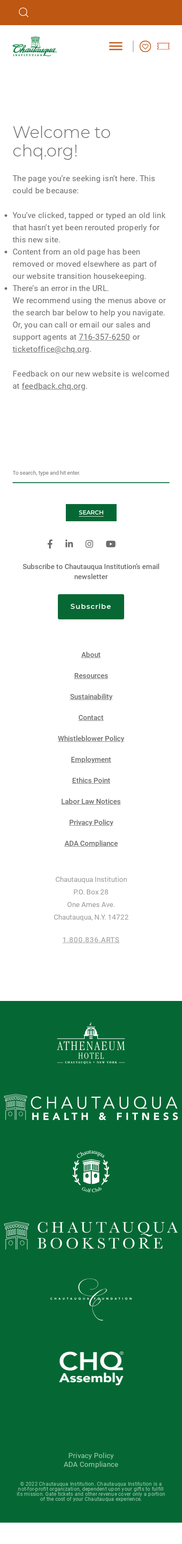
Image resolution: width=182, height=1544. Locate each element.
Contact (91, 718)
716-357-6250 (104, 337)
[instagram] (89, 544)
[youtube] (111, 544)
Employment (91, 760)
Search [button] (91, 512)
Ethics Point (91, 781)
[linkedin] (69, 544)
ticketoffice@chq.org (51, 349)
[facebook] (50, 544)
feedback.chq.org (54, 386)
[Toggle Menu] (115, 46)
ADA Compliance (91, 843)
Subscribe (91, 606)
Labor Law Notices (91, 802)
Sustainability (91, 697)
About (91, 655)
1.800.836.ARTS (91, 940)
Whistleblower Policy (91, 739)
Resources (91, 676)
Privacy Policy (91, 823)
